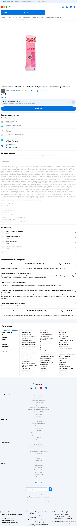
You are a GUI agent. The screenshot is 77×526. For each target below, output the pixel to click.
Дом (8, 17)
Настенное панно (26, 355)
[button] (26, 12)
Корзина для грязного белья (66, 368)
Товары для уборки (37, 17)
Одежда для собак (38, 474)
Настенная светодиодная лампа (48, 343)
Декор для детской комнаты (29, 353)
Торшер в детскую (44, 341)
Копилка (24, 350)
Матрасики (61, 330)
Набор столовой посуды (46, 352)
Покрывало (43, 368)
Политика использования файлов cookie (38, 409)
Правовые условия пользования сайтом (38, 496)
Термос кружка (44, 350)
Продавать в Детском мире (38, 398)
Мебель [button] (4, 335)
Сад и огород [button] (5, 342)
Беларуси (47, 501)
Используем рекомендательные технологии (38, 497)
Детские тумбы (44, 330)
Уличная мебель (44, 332)
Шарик (60, 360)
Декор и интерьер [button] (7, 332)
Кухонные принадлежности (47, 354)
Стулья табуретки (26, 370)
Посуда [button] (4, 339)
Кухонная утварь (44, 364)
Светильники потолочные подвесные (46, 339)
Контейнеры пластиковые (65, 375)
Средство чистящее (26, 334)
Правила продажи (38, 402)
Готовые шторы (62, 338)
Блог (38, 458)
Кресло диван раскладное (28, 363)
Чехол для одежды (63, 370)
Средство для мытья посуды (29, 336)
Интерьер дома (25, 359)
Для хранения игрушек (64, 366)
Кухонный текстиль (64, 342)
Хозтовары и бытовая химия (29, 330)
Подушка (42, 372)
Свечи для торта (63, 358)
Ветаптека (38, 476)
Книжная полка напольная (28, 372)
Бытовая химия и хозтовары (21, 17)
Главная (3, 17)
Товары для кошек (38, 465)
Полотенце (61, 334)
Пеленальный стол (26, 368)
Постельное (43, 370)
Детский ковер (62, 332)
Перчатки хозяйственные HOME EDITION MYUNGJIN (17, 20)
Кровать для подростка (46, 334)
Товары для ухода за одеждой (29, 346)
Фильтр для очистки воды (46, 362)
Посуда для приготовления (47, 356)
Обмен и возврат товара (38, 400)
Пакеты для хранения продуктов (48, 348)
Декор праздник (63, 362)
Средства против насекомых (29, 342)
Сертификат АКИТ (38, 412)
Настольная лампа (44, 336)
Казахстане (41, 501)
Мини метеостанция (27, 357)
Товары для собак (38, 470)
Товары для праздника (64, 356)
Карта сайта (38, 416)
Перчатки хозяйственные (53, 17)
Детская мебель (25, 348)
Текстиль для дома (63, 344)
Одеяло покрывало (63, 336)
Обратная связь (38, 414)
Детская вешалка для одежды (66, 372)
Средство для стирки (27, 338)
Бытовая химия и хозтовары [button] (10, 330)
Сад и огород (43, 366)
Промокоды (38, 405)
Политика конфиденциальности (38, 407)
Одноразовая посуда (45, 358)
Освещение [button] (5, 337)
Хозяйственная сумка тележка (29, 344)
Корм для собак (38, 472)
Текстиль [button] (4, 344)
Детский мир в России (32, 501)
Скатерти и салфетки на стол (66, 340)
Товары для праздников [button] (8, 349)
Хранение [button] (4, 351)
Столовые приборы (45, 360)
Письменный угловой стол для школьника (29, 366)
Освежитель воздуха (27, 340)
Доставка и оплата (38, 395)
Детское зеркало (26, 361)
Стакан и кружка (44, 346)
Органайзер (62, 364)
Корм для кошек (38, 467)
